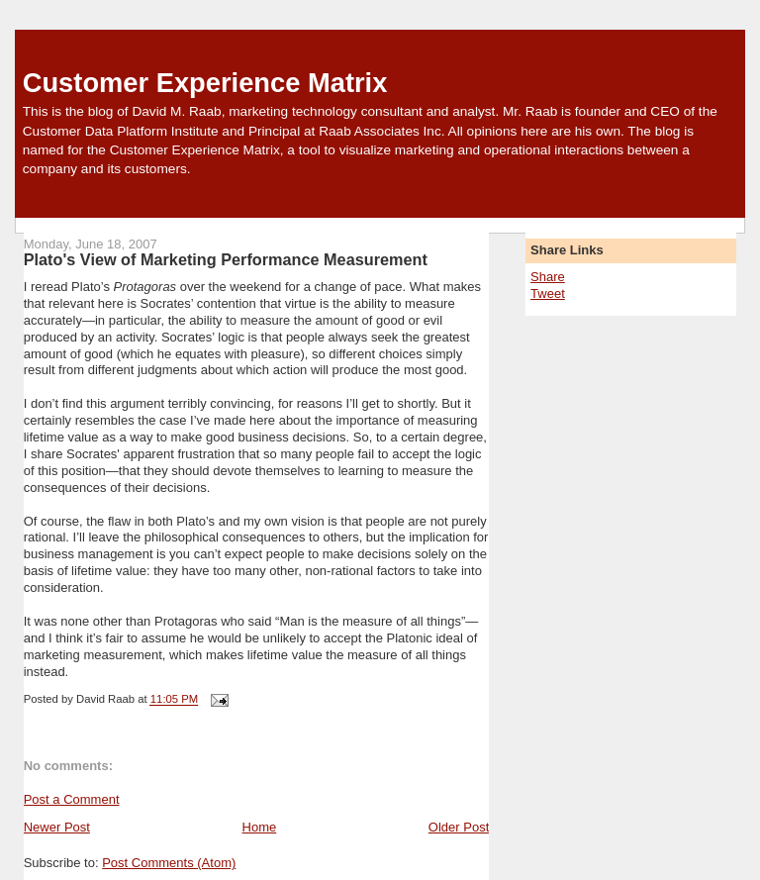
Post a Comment (72, 799)
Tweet (547, 293)
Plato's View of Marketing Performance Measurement (226, 259)
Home (259, 827)
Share (547, 276)
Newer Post (57, 827)
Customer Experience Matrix (205, 82)
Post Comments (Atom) (169, 862)
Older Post (458, 827)
